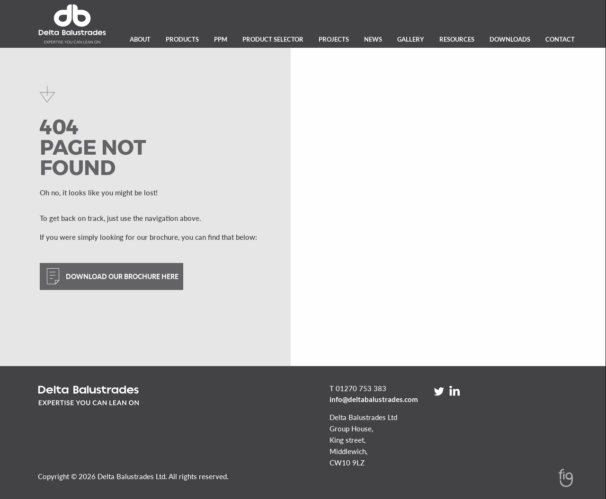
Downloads (510, 39)
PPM (220, 39)
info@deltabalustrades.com (374, 399)
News (373, 39)
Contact (560, 39)
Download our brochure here (122, 276)
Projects (334, 39)
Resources (456, 39)
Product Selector (272, 39)
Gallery (410, 39)
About (140, 39)
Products (182, 39)
